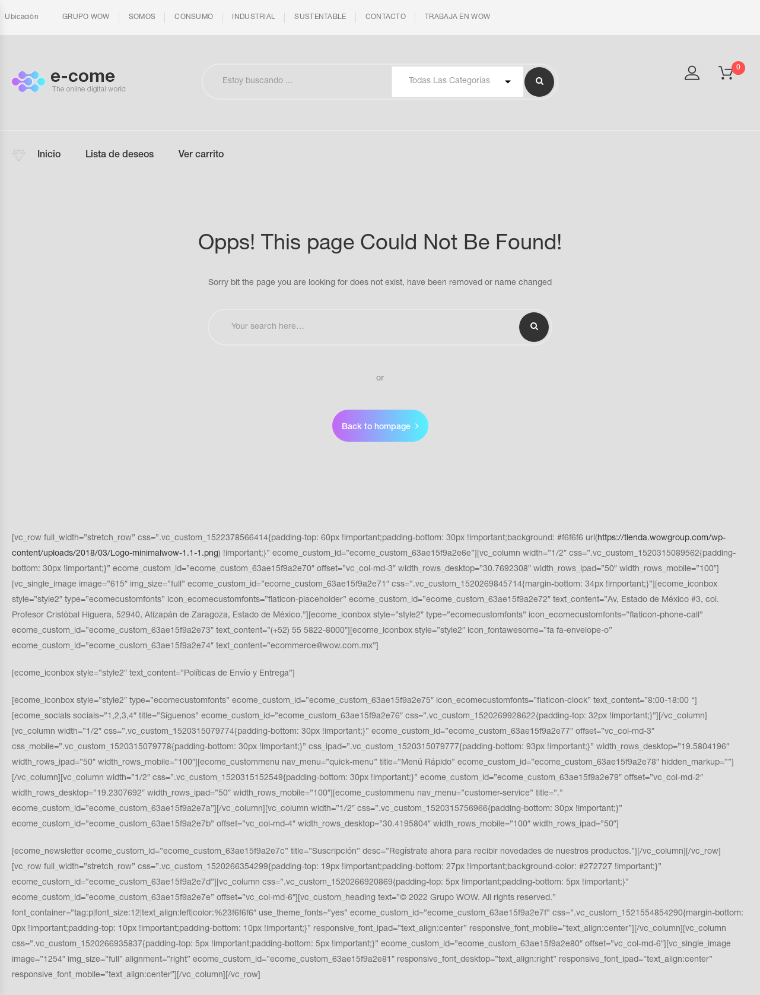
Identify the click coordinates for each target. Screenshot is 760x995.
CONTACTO (385, 17)
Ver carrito (201, 155)
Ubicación (21, 17)
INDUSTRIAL (253, 17)
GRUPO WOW (86, 17)
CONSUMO (193, 17)
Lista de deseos (119, 155)
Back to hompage (376, 427)
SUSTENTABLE (320, 17)
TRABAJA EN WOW (457, 17)
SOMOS (142, 17)
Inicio (49, 155)
